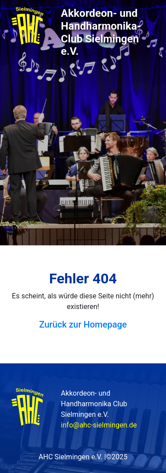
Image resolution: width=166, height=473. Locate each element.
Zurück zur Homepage (83, 324)
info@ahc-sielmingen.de (99, 425)
